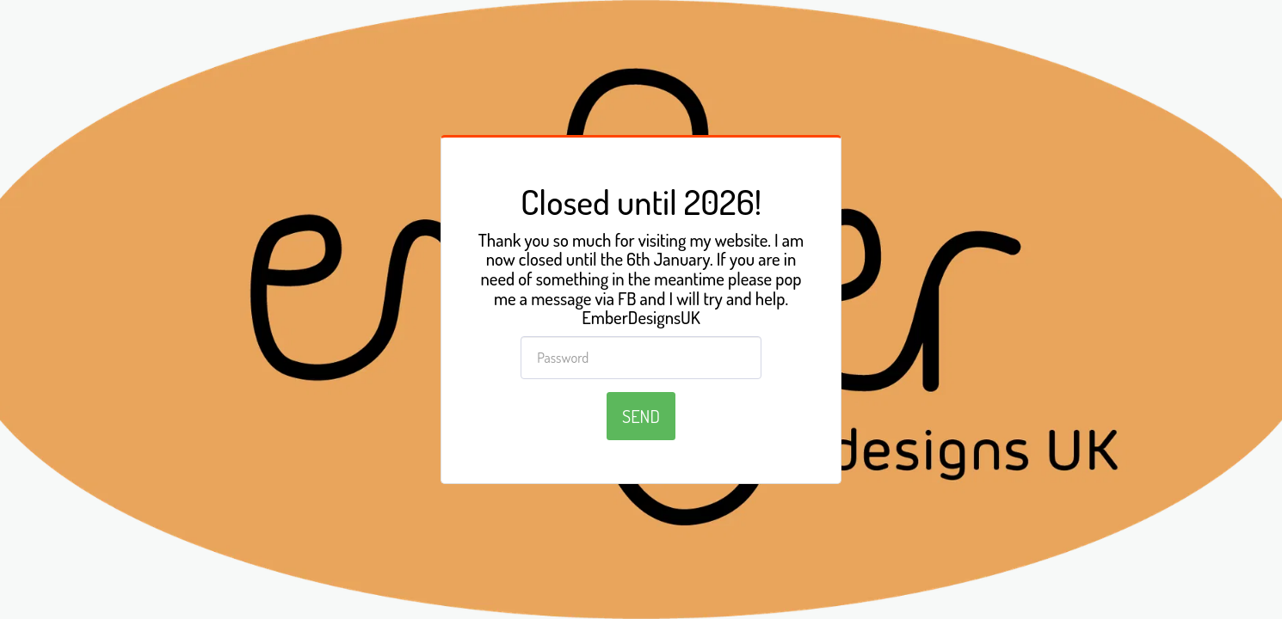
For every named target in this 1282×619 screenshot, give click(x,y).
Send (641, 416)
